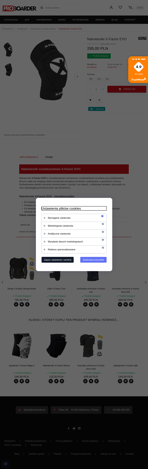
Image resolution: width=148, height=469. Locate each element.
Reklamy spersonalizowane (61, 249)
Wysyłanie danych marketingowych (65, 241)
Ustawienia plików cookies (61, 208)
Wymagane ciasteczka (59, 218)
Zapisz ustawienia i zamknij (57, 260)
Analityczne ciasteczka (59, 234)
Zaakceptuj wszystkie (93, 260)
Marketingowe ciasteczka (60, 226)
